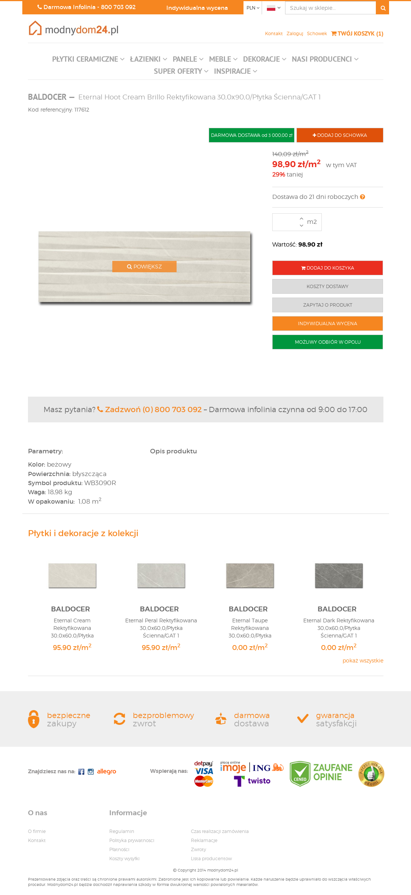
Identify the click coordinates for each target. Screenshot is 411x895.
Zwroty (198, 849)
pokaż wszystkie (363, 660)
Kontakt (274, 33)
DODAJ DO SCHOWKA (340, 135)
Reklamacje (204, 840)
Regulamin (121, 831)
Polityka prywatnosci (131, 840)
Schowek (317, 33)
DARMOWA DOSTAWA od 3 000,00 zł (251, 135)
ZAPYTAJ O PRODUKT (327, 305)
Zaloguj (295, 33)
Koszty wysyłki (124, 858)
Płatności (119, 849)
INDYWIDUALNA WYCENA (327, 323)
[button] (88, 61)
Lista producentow (211, 858)
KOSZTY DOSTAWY (328, 286)
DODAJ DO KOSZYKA (327, 268)
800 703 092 (118, 7)
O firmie (37, 831)
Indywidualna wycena (197, 7)
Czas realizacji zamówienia (220, 831)
